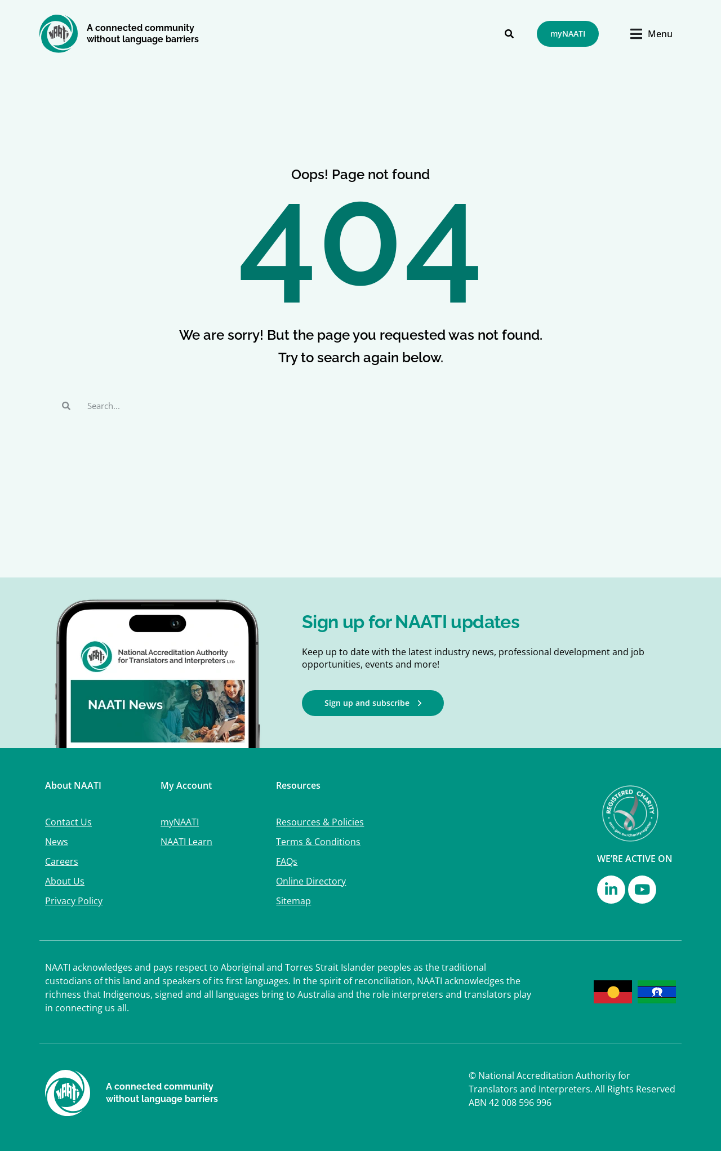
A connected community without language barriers (143, 34)
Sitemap (293, 900)
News (56, 841)
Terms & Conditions (318, 841)
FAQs (286, 861)
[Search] (509, 34)
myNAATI (180, 822)
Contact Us (68, 822)
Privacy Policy (74, 900)
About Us (64, 881)
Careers (61, 861)
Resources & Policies (320, 822)
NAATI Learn (186, 841)
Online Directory (311, 881)
